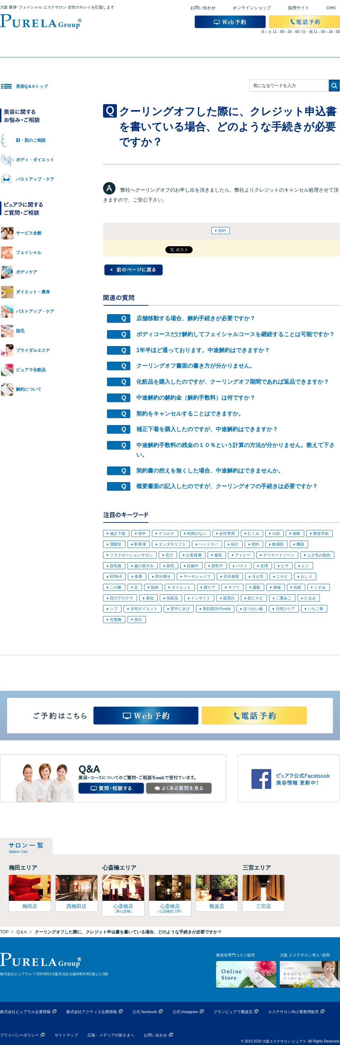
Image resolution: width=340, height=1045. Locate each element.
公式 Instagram (185, 1012)
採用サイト (298, 7)
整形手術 (321, 533)
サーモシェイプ (197, 576)
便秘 (277, 587)
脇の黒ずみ (144, 566)
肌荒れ (229, 598)
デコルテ (166, 533)
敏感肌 (278, 544)
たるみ (310, 598)
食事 (138, 576)
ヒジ (305, 566)
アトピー (242, 555)
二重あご (283, 598)
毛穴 (169, 555)
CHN (330, 7)
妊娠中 (193, 566)
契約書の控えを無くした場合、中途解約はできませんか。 (210, 471)
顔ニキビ (255, 598)
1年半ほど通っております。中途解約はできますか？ (203, 350)
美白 (138, 619)
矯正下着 (117, 533)
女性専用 (227, 533)
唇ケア (209, 587)
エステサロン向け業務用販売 (293, 1012)
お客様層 (194, 555)
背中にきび (180, 608)
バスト (242, 566)
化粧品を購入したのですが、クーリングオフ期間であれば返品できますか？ (232, 382)
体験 (296, 533)
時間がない (196, 533)
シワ (114, 608)
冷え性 (258, 576)
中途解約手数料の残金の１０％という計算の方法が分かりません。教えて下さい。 (235, 450)
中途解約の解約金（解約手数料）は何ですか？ (195, 398)
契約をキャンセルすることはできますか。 (190, 414)
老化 (150, 598)
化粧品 (172, 598)
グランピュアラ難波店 (233, 1012)
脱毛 (170, 566)
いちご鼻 (315, 608)
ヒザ (285, 566)
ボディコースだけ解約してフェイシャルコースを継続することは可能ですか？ (235, 334)
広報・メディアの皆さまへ (110, 1035)
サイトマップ (66, 1035)
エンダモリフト (172, 544)
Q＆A (21, 932)
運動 (256, 587)
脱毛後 (115, 566)
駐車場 (140, 544)
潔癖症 (115, 544)
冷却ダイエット (144, 608)
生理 (264, 566)
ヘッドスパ (208, 544)
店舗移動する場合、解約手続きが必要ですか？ (195, 318)
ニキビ (282, 576)
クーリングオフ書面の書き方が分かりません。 (195, 366)
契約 (222, 230)
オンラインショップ (252, 7)
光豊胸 (115, 619)
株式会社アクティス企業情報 (91, 1012)
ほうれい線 (253, 608)
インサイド (200, 598)
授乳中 (217, 566)
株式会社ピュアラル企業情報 (25, 1012)
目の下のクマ (121, 598)
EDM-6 (116, 576)
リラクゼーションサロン (131, 555)
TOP (4, 932)
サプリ (234, 587)
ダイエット (181, 587)
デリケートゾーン (278, 555)
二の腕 (115, 587)
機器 (300, 544)
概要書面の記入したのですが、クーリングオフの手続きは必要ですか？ (227, 486)
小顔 (276, 533)
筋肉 (155, 587)
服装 (218, 555)
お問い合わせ (203, 7)
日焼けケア (285, 608)
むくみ (253, 533)
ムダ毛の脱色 (318, 555)
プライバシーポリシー (19, 1035)
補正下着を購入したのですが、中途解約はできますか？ (207, 429)
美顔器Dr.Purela (217, 608)
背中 (142, 533)
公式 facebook (144, 1012)
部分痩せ (163, 576)
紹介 (235, 544)
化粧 (297, 587)
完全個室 (231, 576)
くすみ (320, 587)
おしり (306, 576)
